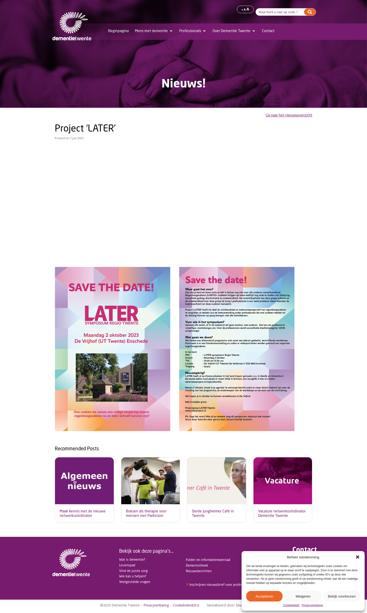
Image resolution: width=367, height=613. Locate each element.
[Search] (310, 11)
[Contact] (268, 31)
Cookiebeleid (291, 605)
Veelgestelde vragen (134, 581)
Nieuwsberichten (199, 571)
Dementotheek (197, 565)
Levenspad (127, 565)
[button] (357, 557)
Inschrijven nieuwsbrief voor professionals (219, 584)
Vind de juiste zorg (133, 570)
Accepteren (264, 596)
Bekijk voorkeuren (342, 596)
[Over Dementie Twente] (234, 31)
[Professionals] (193, 31)
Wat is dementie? (132, 559)
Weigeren (303, 596)
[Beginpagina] (118, 31)
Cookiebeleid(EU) (186, 605)
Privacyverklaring (312, 605)
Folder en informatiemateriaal (208, 559)
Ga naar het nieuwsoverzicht (289, 115)
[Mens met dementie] (154, 31)
